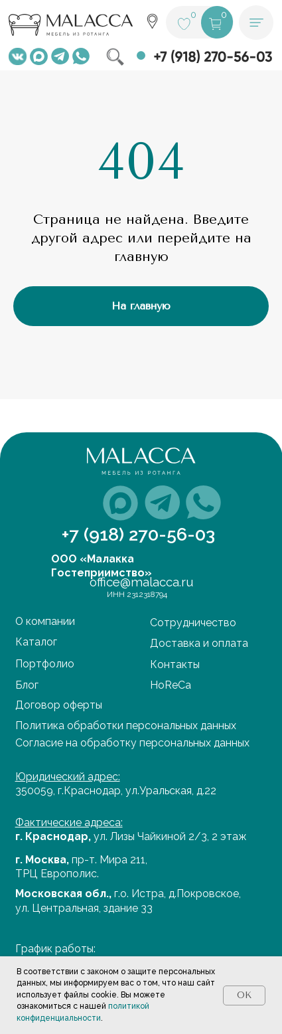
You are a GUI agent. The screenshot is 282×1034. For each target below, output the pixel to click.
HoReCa (170, 685)
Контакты (175, 664)
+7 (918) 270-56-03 (138, 534)
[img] (18, 57)
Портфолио (44, 663)
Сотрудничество (193, 622)
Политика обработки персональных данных (125, 725)
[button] (256, 22)
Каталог (36, 642)
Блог (26, 685)
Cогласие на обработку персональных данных (132, 742)
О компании (45, 621)
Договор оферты (58, 705)
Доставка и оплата (199, 643)
